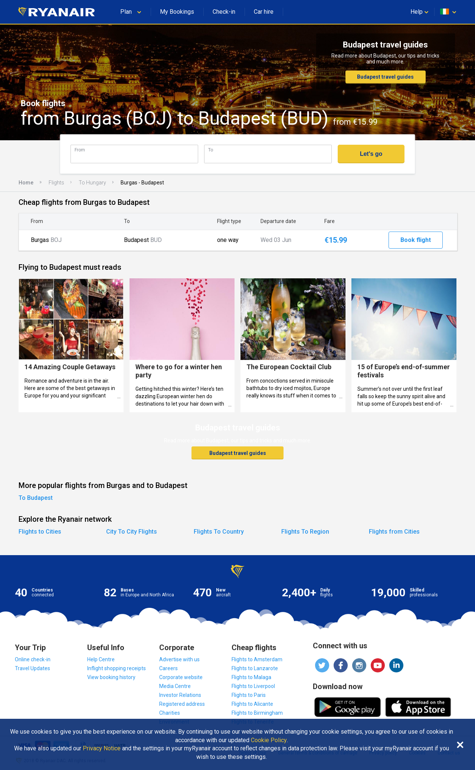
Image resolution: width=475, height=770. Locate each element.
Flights (56, 183)
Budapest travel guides (385, 77)
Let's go (371, 154)
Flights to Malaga (251, 677)
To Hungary (92, 183)
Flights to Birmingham (257, 713)
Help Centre (101, 659)
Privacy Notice (102, 748)
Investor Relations (180, 695)
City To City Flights (131, 531)
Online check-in (32, 659)
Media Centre (175, 686)
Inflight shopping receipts (116, 668)
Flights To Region (305, 531)
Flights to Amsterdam (257, 659)
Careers (168, 668)
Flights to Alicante (252, 704)
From (80, 149)
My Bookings (177, 11)
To (210, 149)
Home (26, 183)
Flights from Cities (394, 531)
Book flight (415, 239)
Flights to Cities (40, 531)
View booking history (111, 677)
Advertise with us (179, 659)
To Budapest (36, 497)
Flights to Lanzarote (255, 668)
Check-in (224, 11)
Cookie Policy (269, 740)
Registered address (182, 704)
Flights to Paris (249, 695)
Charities (169, 713)
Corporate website (181, 677)
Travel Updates (32, 668)
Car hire (263, 11)
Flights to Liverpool (253, 686)
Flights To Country (219, 531)
